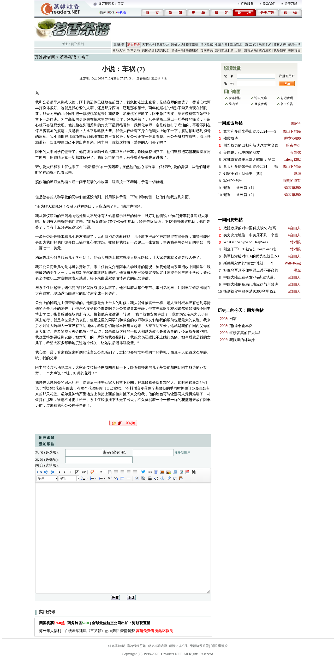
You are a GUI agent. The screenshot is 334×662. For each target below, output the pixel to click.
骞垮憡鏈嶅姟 (136, 646)
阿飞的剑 (77, 44)
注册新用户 (182, 452)
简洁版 (233, 104)
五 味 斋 (119, 44)
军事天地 (133, 50)
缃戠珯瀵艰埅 (199, 646)
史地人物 (119, 50)
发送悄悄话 (159, 78)
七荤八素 (221, 44)
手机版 (121, 12)
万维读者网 (44, 57)
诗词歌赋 (206, 44)
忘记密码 (287, 98)
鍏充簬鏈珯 (116, 646)
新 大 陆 (235, 50)
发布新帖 (235, 98)
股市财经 (192, 50)
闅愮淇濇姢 (219, 646)
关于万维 (291, 3)
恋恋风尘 (163, 50)
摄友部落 (192, 44)
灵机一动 (177, 50)
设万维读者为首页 (111, 3)
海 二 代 (250, 44)
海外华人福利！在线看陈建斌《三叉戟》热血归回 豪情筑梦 (106, 631)
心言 (94, 78)
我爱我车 (279, 50)
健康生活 (294, 44)
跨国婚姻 (148, 50)
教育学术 (265, 44)
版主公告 (287, 104)
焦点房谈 (265, 50)
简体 (103, 12)
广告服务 (247, 3)
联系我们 (269, 3)
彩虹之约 (177, 44)
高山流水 (236, 44)
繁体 (111, 12)
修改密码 (260, 104)
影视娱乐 (250, 50)
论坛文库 (260, 98)
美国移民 (294, 50)
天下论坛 (148, 44)
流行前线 (221, 50)
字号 (63, 478)
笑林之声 (279, 44)
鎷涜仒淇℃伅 (178, 646)
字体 (41, 478)
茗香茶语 (133, 44)
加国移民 (206, 50)
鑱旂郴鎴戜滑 (157, 646)
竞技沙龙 (163, 44)
